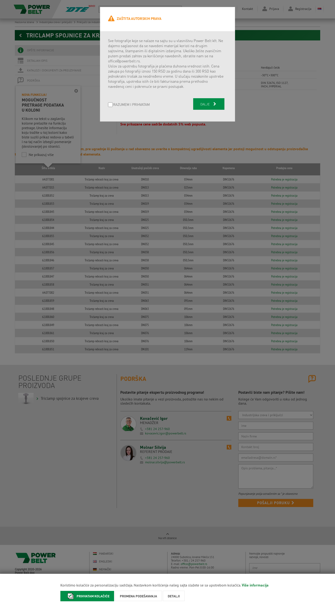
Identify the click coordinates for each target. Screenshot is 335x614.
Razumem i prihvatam (131, 105)
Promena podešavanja (138, 596)
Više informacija (255, 585)
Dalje (208, 104)
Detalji (174, 596)
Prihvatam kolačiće (87, 596)
